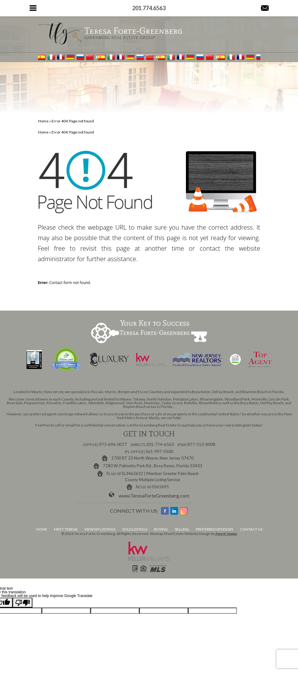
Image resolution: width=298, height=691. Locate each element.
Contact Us (251, 529)
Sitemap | (158, 533)
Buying (161, 529)
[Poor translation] (22, 603)
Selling (182, 529)
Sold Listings (134, 529)
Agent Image (226, 533)
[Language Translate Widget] (149, 55)
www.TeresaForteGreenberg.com (154, 495)
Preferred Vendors (214, 529)
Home (41, 529)
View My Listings (99, 529)
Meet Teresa (66, 529)
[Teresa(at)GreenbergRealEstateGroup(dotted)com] (265, 8)
